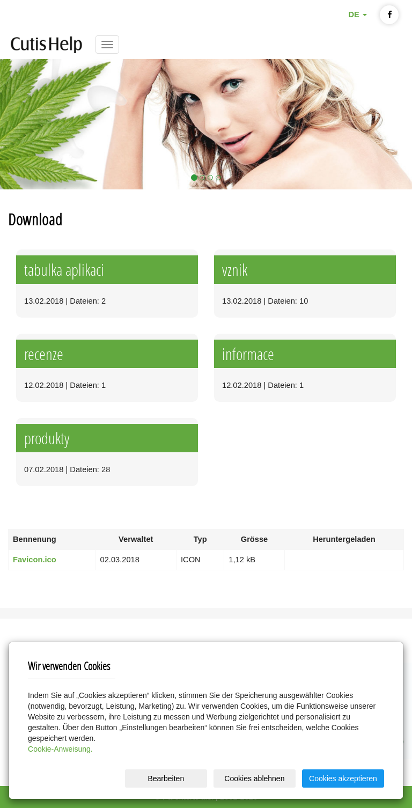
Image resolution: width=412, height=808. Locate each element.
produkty (47, 438)
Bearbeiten (166, 778)
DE (357, 14)
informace (248, 353)
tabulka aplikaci (64, 269)
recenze (43, 353)
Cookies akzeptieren (343, 778)
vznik (234, 269)
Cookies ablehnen (254, 778)
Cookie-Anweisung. (60, 749)
